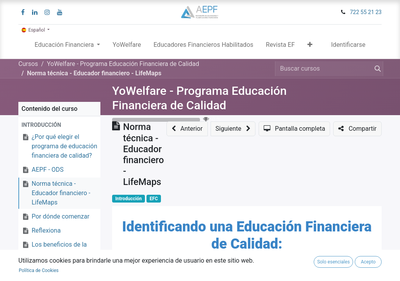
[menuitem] (126, 46)
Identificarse (348, 44)
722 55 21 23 (366, 12)
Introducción (128, 198)
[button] (309, 46)
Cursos (28, 64)
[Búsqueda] (376, 68)
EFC (154, 198)
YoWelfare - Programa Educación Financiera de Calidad (199, 98)
